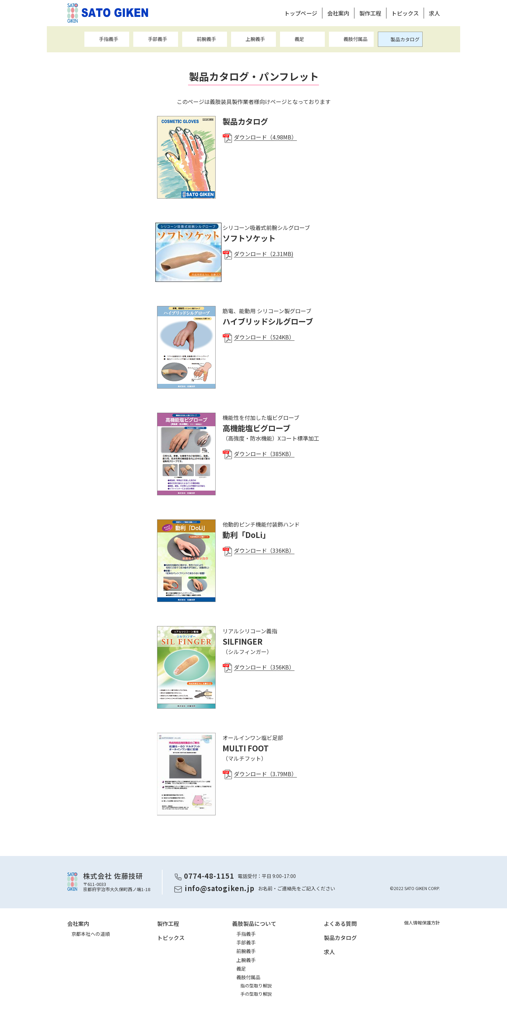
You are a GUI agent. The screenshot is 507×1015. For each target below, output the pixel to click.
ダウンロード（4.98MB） (265, 137)
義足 (299, 38)
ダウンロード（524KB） (264, 337)
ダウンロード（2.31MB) (263, 254)
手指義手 (108, 38)
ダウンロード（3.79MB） (265, 774)
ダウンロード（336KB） (264, 550)
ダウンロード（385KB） (264, 454)
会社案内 (338, 13)
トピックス (405, 13)
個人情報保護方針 (422, 922)
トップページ (300, 13)
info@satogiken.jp (220, 888)
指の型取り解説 (256, 985)
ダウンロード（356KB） (264, 667)
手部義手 (157, 38)
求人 (434, 13)
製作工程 (370, 13)
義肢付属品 (355, 38)
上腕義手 (255, 38)
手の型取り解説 (256, 994)
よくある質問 (340, 923)
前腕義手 (206, 38)
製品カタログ (405, 39)
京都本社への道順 (90, 933)
